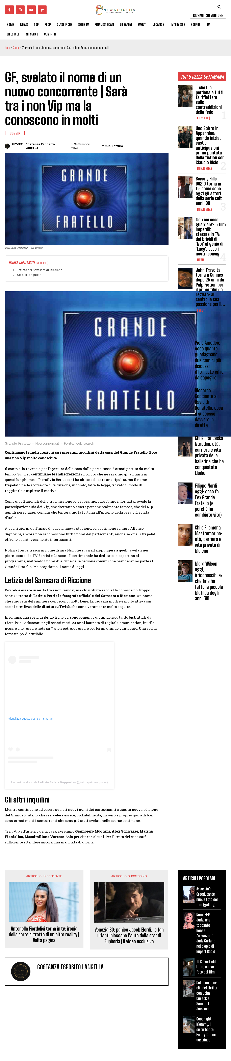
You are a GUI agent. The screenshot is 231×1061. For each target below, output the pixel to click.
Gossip (16, 47)
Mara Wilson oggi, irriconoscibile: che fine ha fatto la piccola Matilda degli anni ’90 (209, 581)
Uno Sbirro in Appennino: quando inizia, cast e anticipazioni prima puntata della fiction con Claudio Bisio (210, 145)
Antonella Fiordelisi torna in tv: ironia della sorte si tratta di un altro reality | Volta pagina (44, 934)
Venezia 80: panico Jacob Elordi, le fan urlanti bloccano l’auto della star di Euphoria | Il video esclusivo (129, 935)
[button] (219, 7)
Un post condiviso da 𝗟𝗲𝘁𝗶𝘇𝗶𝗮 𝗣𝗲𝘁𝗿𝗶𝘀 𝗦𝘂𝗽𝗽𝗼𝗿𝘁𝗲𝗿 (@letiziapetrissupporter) (59, 782)
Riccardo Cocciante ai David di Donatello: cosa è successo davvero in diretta (209, 408)
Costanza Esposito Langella (40, 146)
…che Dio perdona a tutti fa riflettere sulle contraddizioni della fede (209, 100)
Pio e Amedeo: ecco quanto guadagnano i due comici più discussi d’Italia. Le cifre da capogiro (209, 360)
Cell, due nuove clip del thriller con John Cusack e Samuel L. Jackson (207, 995)
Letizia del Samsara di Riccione (39, 270)
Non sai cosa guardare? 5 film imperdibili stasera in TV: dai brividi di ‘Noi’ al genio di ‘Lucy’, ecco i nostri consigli (211, 236)
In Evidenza (204, 168)
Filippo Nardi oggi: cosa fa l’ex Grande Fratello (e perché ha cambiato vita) (208, 500)
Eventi (201, 310)
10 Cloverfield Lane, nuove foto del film (206, 966)
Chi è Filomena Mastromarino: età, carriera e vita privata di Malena (208, 539)
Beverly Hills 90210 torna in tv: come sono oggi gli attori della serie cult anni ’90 (209, 191)
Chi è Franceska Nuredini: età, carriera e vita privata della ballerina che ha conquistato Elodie (209, 455)
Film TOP (202, 118)
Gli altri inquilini (30, 275)
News (201, 260)
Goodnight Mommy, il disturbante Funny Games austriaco (206, 1029)
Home (7, 47)
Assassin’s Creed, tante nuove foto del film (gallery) (207, 896)
